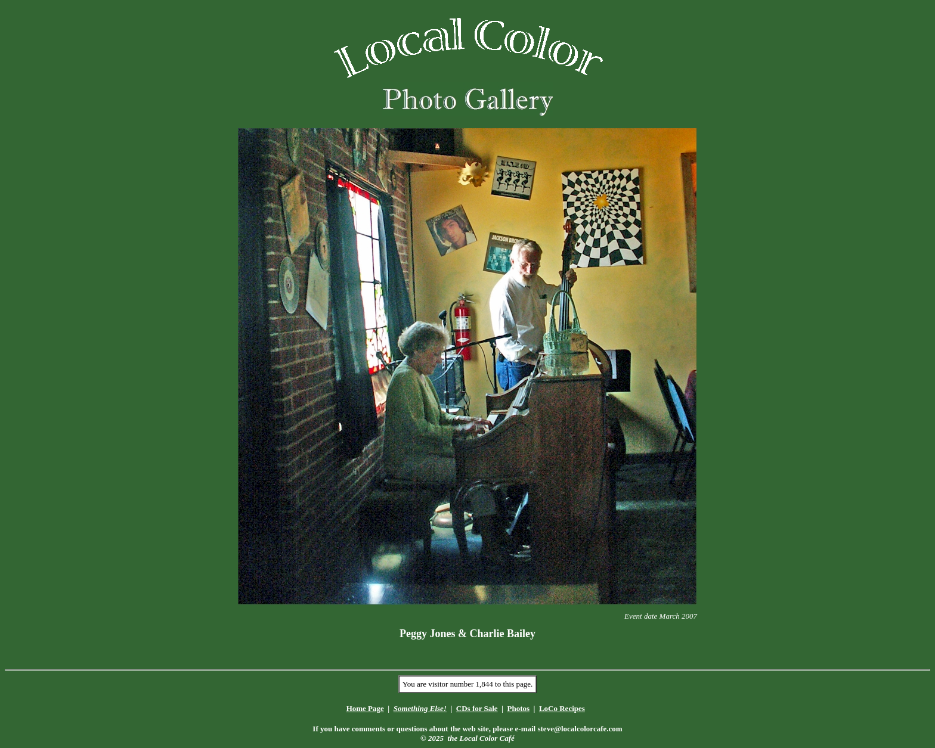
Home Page (365, 708)
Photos (518, 708)
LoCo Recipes (562, 708)
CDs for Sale (477, 708)
